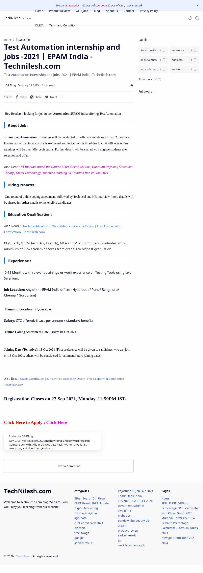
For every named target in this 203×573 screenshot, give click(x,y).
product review (128, 538)
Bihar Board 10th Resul (90, 506)
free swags (81, 541)
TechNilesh (12, 18)
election (79, 536)
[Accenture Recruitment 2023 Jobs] (153, 52)
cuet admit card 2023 (88, 531)
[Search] (197, 18)
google (79, 546)
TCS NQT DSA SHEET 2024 (135, 509)
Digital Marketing (86, 516)
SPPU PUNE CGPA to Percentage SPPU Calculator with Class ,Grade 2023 (180, 516)
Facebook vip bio (85, 521)
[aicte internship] (153, 71)
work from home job (131, 553)
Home (165, 506)
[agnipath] (184, 62)
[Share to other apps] (62, 99)
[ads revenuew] (153, 62)
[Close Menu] (197, 5)
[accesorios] (184, 52)
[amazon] (184, 71)
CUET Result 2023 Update (91, 511)
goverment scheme (131, 514)
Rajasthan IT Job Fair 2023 (135, 499)
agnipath (80, 526)
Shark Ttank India (130, 504)
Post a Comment (69, 468)
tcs (120, 548)
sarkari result (83, 551)
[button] (190, 18)
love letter (124, 519)
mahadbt (124, 524)
